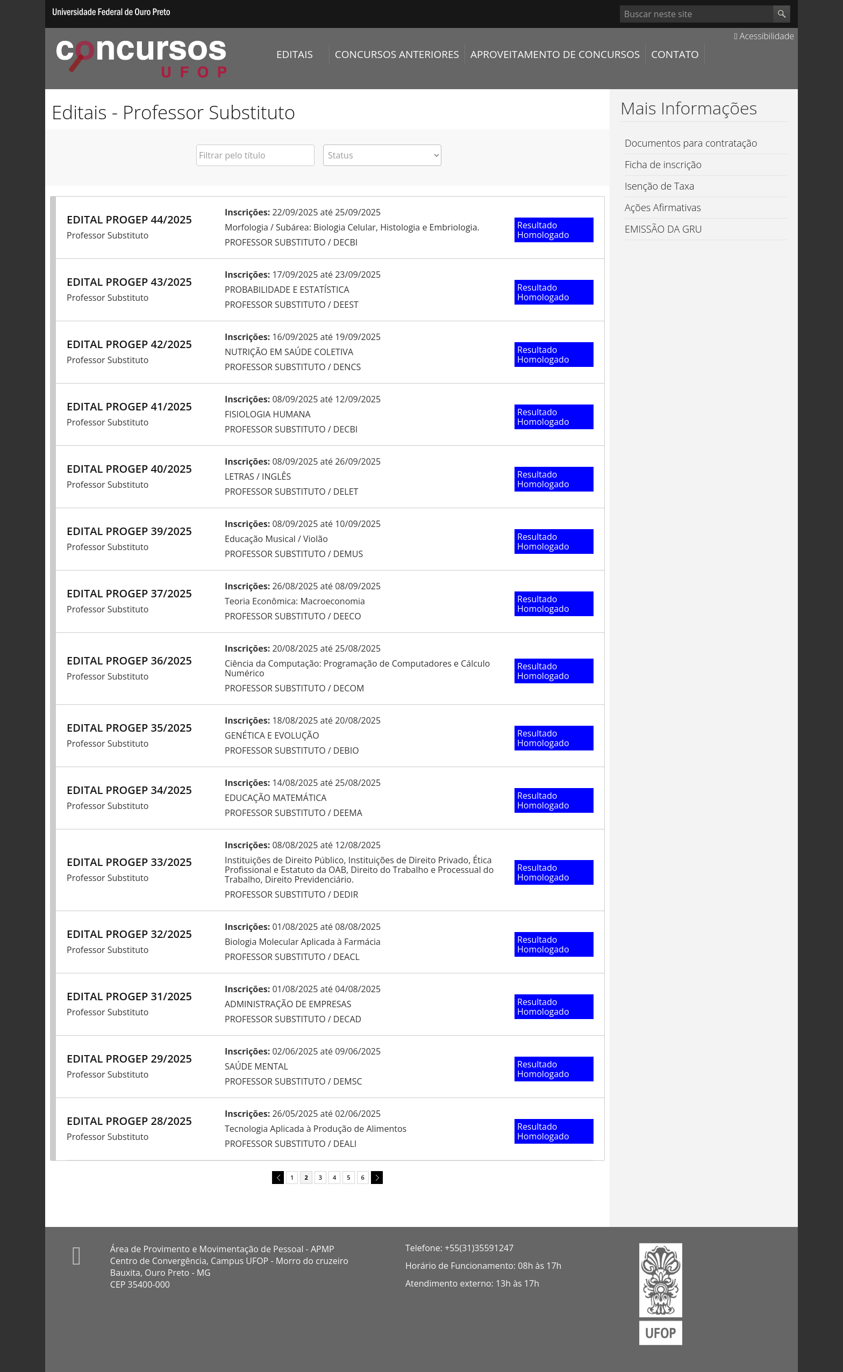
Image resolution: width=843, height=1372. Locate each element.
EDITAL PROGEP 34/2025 (129, 790)
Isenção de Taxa (660, 185)
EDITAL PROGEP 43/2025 (129, 282)
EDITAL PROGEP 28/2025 (129, 1121)
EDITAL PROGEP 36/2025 (129, 660)
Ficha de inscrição (663, 164)
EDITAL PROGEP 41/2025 (129, 406)
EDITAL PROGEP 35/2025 (129, 727)
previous (276, 1177)
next (375, 1177)
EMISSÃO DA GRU (663, 228)
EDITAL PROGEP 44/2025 (129, 219)
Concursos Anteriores (397, 54)
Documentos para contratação (691, 142)
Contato (675, 54)
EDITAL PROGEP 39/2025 (129, 531)
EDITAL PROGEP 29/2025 (129, 1058)
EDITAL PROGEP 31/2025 (129, 996)
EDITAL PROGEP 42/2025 (129, 344)
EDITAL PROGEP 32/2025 (129, 934)
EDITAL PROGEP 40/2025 (129, 468)
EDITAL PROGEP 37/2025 (129, 593)
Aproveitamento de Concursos (555, 54)
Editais (294, 54)
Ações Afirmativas (663, 207)
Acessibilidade (764, 36)
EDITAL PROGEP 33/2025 (129, 862)
